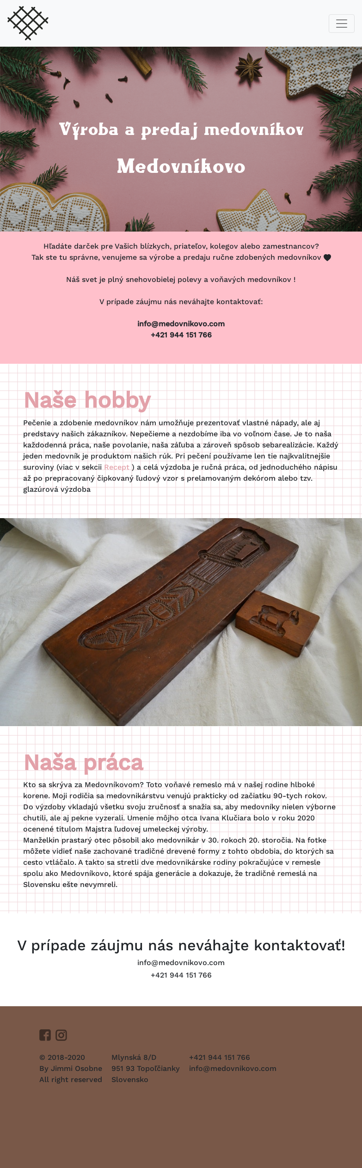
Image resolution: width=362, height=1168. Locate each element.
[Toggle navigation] (342, 23)
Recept (118, 467)
